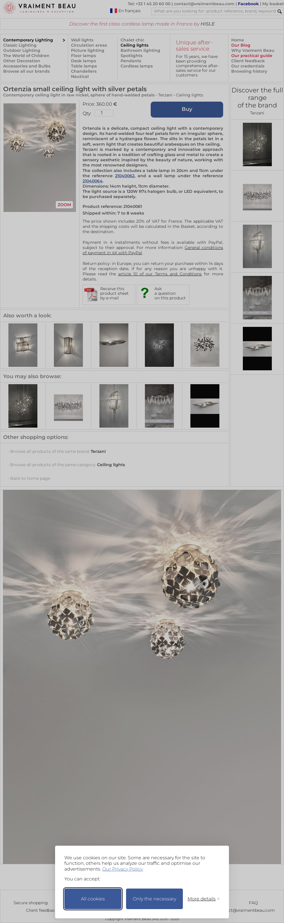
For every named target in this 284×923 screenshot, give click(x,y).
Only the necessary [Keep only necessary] (154, 899)
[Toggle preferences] (201, 899)
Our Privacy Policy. (122, 869)
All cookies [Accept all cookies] (93, 899)
